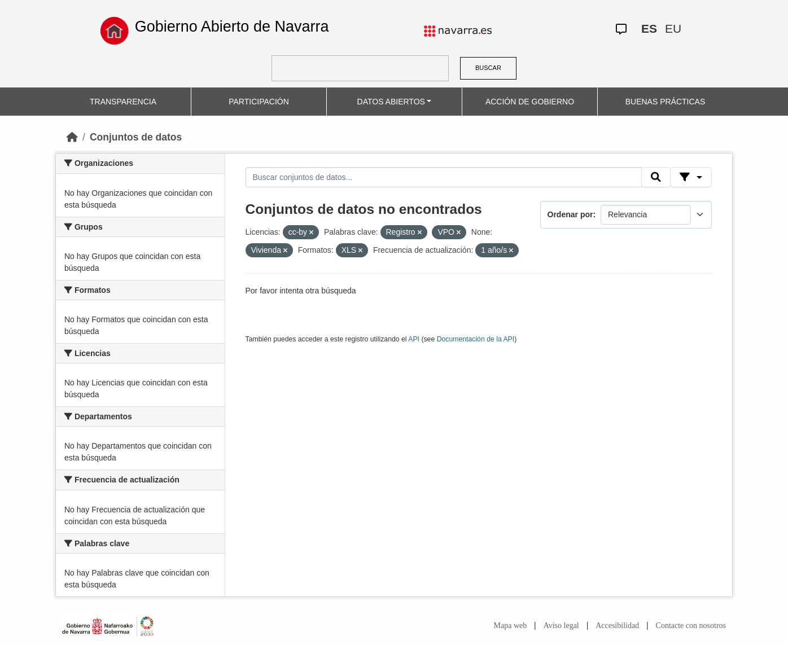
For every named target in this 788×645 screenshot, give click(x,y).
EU (673, 28)
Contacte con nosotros (691, 625)
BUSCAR (488, 67)
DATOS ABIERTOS (391, 101)
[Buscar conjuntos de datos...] (444, 177)
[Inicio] (72, 137)
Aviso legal (561, 625)
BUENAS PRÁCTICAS (665, 101)
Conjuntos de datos (136, 137)
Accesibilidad (617, 625)
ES (649, 28)
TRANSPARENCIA (123, 101)
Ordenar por (570, 214)
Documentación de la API (476, 339)
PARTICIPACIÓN (259, 101)
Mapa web (510, 625)
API (413, 339)
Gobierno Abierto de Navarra (232, 26)
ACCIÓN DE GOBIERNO (529, 101)
